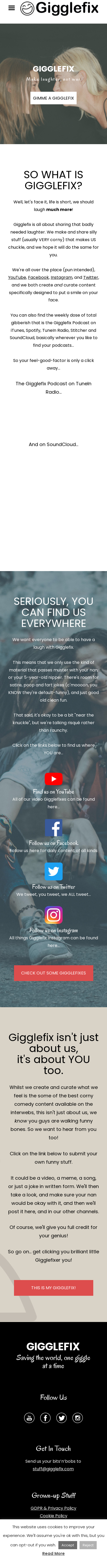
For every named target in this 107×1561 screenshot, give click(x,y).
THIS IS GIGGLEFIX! (53, 1288)
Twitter (90, 277)
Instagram (61, 277)
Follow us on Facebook (53, 843)
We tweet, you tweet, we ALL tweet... (53, 894)
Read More (53, 1553)
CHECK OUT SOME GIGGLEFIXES (53, 973)
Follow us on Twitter (53, 887)
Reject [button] (88, 1545)
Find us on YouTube (53, 792)
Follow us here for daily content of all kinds (53, 851)
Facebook (38, 277)
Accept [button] (68, 1545)
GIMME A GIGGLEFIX (53, 98)
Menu (13, 8)
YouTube (17, 277)
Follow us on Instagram (53, 930)
